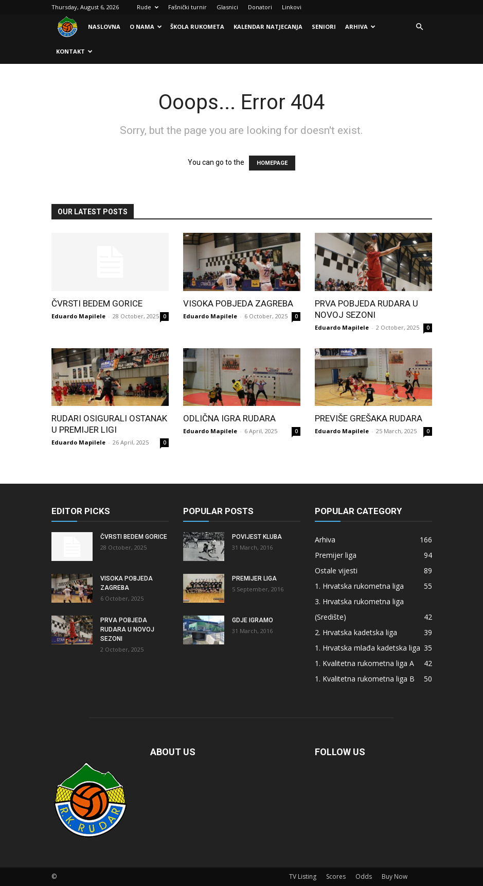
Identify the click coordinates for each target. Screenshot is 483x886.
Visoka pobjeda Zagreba (238, 303)
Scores (336, 876)
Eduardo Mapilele (78, 316)
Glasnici (227, 7)
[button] (419, 27)
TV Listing (302, 876)
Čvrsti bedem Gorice (96, 303)
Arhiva (360, 26)
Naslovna (104, 26)
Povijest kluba (257, 536)
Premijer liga (254, 578)
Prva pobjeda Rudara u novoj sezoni (127, 629)
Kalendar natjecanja (268, 26)
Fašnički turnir (187, 7)
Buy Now (394, 876)
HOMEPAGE (272, 163)
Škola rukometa (197, 26)
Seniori (324, 26)
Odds (363, 876)
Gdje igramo (252, 620)
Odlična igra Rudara (229, 418)
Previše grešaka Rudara (368, 418)
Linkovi (291, 7)
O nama (146, 26)
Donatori (260, 7)
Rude (147, 7)
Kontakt (74, 51)
